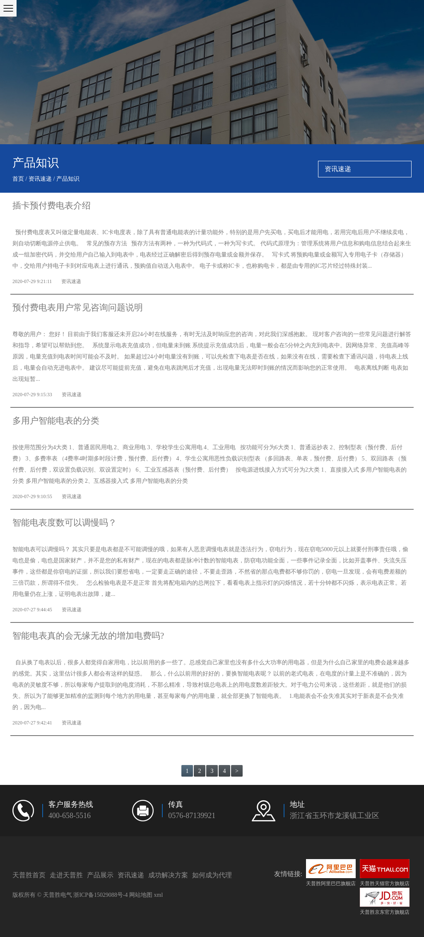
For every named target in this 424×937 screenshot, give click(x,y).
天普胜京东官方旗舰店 (385, 901)
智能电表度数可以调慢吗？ (64, 523)
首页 (18, 179)
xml (158, 895)
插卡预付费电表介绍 (51, 206)
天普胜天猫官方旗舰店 (385, 872)
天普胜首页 (29, 875)
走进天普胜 (66, 875)
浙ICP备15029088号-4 (100, 895)
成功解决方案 (168, 875)
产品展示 (100, 875)
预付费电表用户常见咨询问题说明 (77, 307)
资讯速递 (40, 179)
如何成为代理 (212, 875)
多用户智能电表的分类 (55, 421)
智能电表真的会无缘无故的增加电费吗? (88, 636)
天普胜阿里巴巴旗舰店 (331, 872)
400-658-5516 (69, 816)
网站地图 (140, 895)
